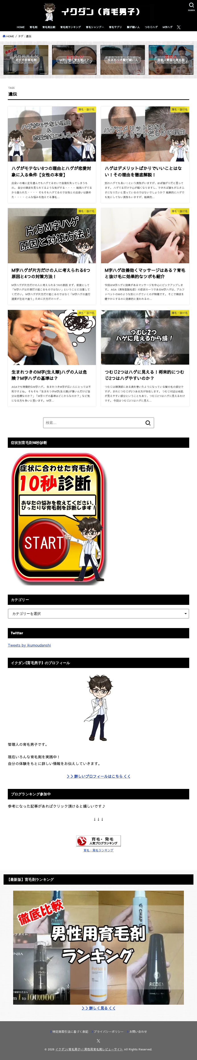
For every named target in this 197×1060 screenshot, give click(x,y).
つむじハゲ (151, 27)
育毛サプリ (115, 27)
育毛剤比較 (48, 27)
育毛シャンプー (95, 27)
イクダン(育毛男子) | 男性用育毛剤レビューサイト (89, 1049)
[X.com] (179, 27)
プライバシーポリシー (109, 1032)
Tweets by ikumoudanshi (29, 645)
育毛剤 (33, 27)
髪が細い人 (133, 27)
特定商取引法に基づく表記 (70, 1032)
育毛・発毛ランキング (98, 850)
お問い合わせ (138, 1032)
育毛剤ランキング (70, 27)
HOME (21, 27)
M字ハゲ (168, 27)
